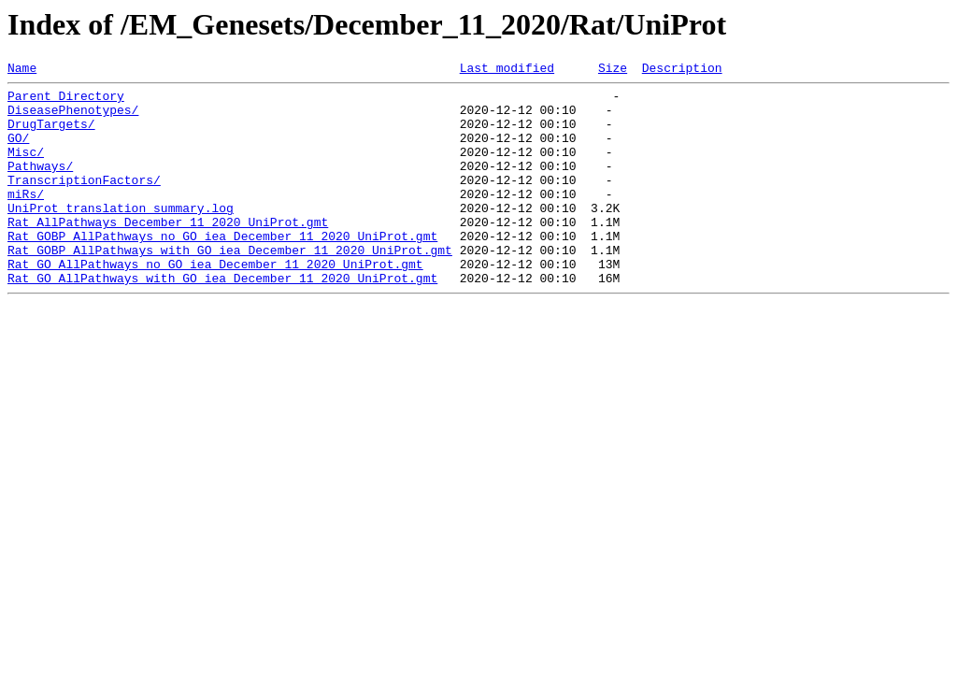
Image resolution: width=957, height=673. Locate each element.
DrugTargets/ (51, 134)
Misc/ (25, 168)
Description (682, 70)
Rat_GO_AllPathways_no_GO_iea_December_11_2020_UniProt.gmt (215, 302)
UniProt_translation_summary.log (120, 235)
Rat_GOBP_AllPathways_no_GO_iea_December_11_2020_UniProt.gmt (222, 269)
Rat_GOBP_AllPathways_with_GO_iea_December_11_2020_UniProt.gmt (229, 286)
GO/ (18, 151)
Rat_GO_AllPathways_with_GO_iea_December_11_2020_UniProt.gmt (222, 319)
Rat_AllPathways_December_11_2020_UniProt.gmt (167, 252)
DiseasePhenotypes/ (72, 117)
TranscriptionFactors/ (84, 201)
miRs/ (25, 218)
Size (612, 70)
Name (21, 70)
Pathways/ (40, 185)
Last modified (507, 70)
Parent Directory (65, 101)
